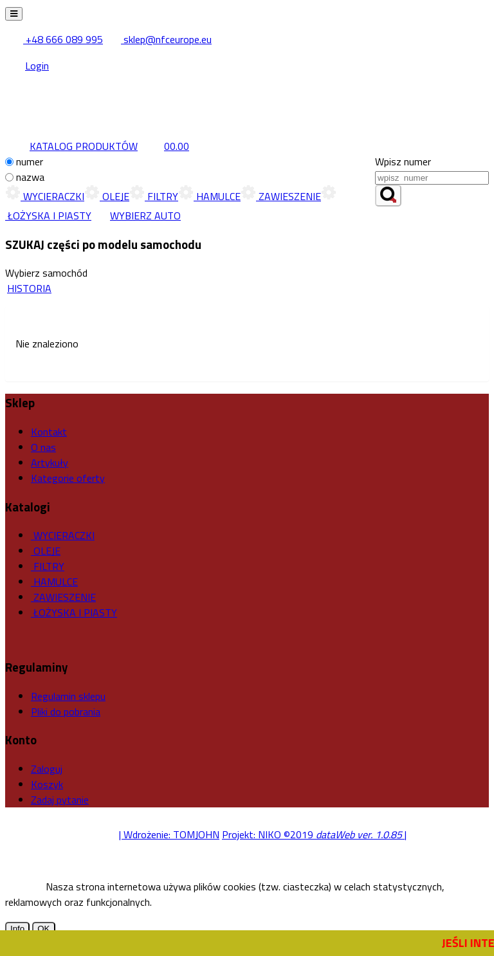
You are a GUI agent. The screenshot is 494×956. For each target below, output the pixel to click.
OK (43, 928)
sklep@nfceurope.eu (158, 39)
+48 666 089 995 (55, 39)
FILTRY (153, 196)
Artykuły (49, 462)
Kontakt (49, 431)
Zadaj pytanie (60, 799)
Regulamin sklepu (68, 696)
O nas (43, 447)
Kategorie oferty (68, 478)
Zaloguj (46, 769)
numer (29, 161)
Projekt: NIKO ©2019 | (314, 834)
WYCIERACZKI (44, 196)
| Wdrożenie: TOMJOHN (169, 834)
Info (17, 928)
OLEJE (106, 196)
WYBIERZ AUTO (136, 215)
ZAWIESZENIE (281, 196)
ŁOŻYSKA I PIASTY (74, 612)
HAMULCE (209, 196)
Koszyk (47, 784)
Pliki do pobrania (65, 711)
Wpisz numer (403, 161)
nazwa (30, 177)
